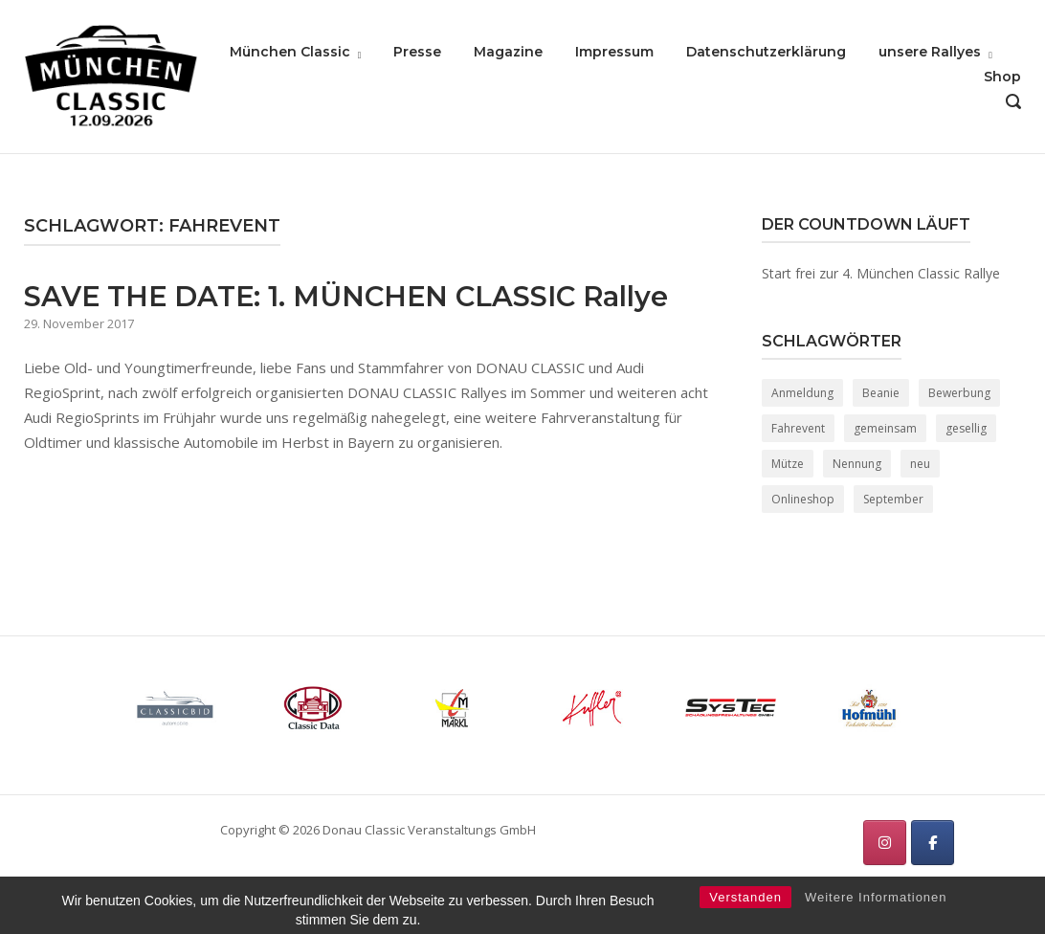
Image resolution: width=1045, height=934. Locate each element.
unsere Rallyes (929, 51)
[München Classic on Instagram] (884, 842)
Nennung (857, 464)
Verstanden (745, 915)
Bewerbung (959, 393)
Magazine (508, 51)
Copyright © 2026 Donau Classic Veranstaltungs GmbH (378, 829)
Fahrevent (798, 428)
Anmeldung (802, 393)
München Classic (290, 51)
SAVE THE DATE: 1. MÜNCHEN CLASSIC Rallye (346, 296)
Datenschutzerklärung (766, 51)
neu (920, 464)
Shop (1002, 76)
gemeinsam (885, 428)
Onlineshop (802, 499)
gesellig (966, 428)
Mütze (787, 464)
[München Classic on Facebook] (932, 842)
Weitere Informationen (876, 915)
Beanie (881, 393)
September (893, 499)
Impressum (614, 51)
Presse (417, 51)
